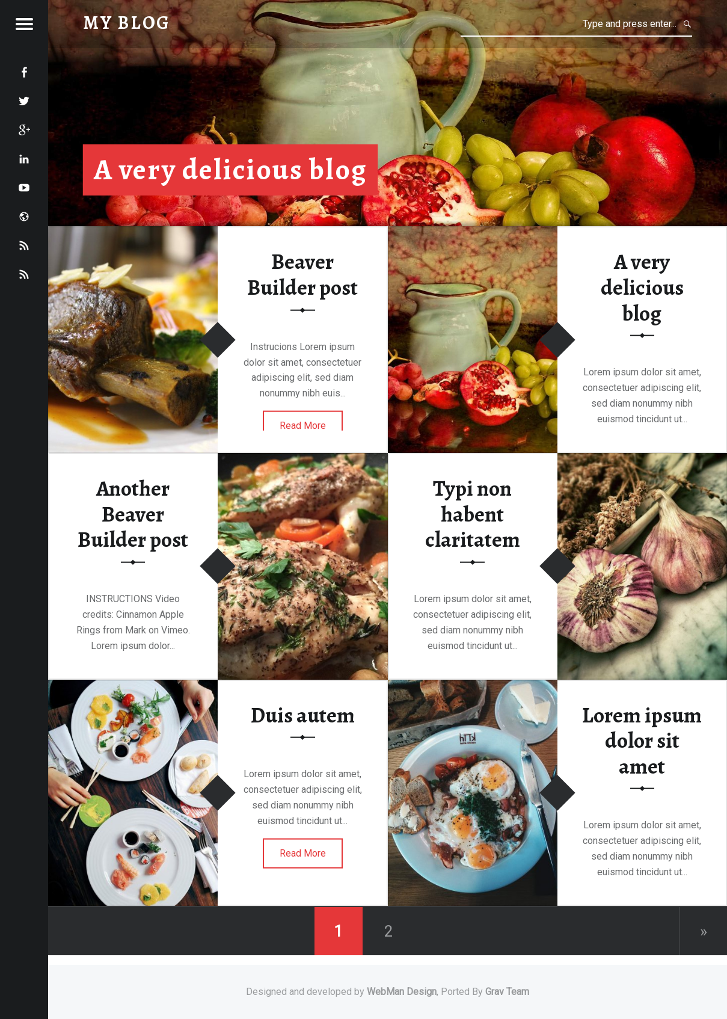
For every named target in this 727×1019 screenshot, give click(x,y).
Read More (303, 425)
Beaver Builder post (302, 274)
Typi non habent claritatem (472, 514)
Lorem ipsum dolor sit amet (642, 740)
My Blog (127, 22)
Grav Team (507, 991)
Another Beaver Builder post (133, 514)
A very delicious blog (230, 169)
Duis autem (303, 714)
